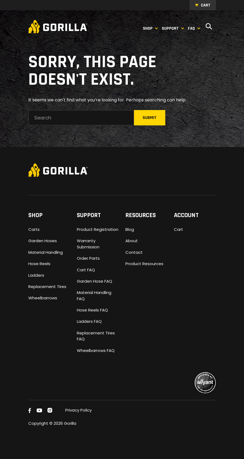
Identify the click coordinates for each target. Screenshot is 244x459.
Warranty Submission (88, 243)
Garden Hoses (42, 241)
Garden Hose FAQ (94, 281)
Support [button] (170, 28)
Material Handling (45, 252)
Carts (34, 229)
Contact (134, 252)
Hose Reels (39, 263)
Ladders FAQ (89, 321)
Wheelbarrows (42, 298)
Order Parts (88, 258)
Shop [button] (148, 28)
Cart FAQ (86, 270)
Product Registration (97, 229)
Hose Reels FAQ (92, 310)
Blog (129, 229)
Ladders (36, 275)
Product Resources (144, 263)
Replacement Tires (47, 286)
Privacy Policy (78, 410)
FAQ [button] (191, 28)
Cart (206, 5)
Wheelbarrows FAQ (96, 350)
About (131, 241)
